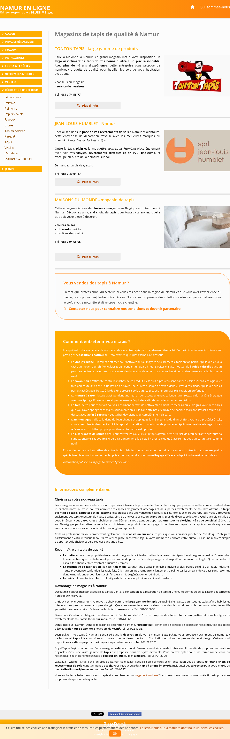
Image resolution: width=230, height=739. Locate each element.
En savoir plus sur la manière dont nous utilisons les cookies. (182, 728)
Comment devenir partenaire (124, 714)
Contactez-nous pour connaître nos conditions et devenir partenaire (125, 308)
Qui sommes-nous (215, 7)
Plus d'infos (90, 106)
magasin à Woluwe (146, 675)
